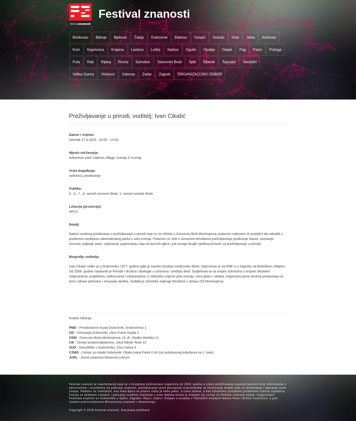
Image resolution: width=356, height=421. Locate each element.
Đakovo (181, 37)
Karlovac (269, 37)
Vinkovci (108, 74)
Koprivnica (95, 50)
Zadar (147, 74)
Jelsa (250, 37)
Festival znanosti (144, 13)
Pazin (257, 50)
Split (192, 62)
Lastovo (137, 50)
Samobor (143, 62)
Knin (76, 50)
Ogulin (191, 50)
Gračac (219, 37)
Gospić (199, 37)
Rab (90, 62)
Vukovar (128, 74)
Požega (275, 50)
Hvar (235, 37)
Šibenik (209, 62)
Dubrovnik (159, 37)
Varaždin (250, 62)
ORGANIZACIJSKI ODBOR (200, 74)
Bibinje (101, 37)
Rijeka (106, 62)
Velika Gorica (83, 74)
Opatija (209, 50)
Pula (76, 62)
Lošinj (155, 50)
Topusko (229, 62)
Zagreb (165, 74)
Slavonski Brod (169, 62)
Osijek (227, 50)
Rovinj (123, 62)
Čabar (139, 37)
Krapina (117, 50)
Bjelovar (120, 37)
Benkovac (81, 37)
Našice (173, 50)
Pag (242, 50)
